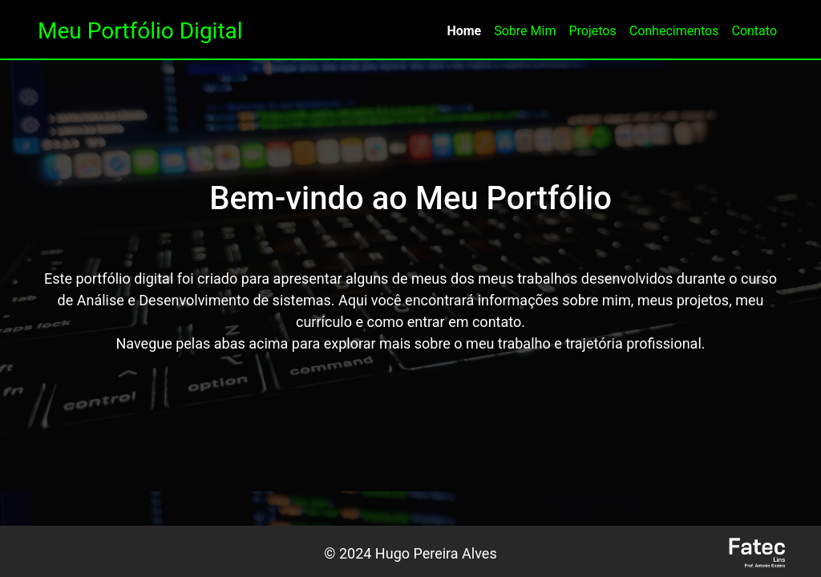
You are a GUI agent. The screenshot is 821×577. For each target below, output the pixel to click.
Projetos (592, 30)
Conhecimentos (674, 30)
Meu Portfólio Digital (140, 31)
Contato (754, 30)
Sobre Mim (525, 30)
